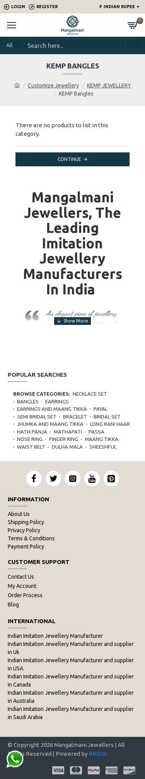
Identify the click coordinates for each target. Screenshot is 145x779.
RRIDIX (98, 753)
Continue (69, 159)
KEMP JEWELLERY (109, 85)
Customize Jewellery (53, 85)
